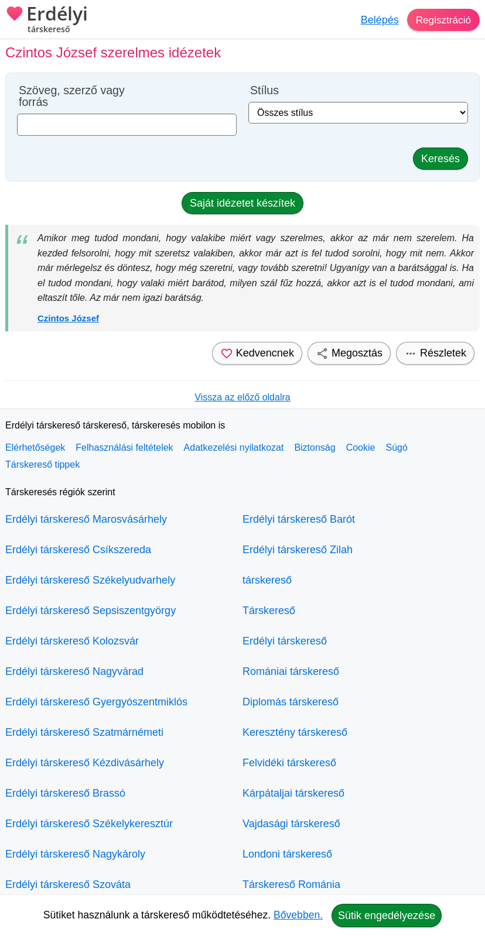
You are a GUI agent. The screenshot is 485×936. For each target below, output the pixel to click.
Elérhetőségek (35, 447)
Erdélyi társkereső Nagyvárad (74, 671)
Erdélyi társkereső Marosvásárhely (86, 519)
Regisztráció (442, 20)
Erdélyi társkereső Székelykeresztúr (89, 823)
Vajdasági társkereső (291, 823)
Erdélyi (46, 20)
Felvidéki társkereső (289, 763)
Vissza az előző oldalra (242, 397)
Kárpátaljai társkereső (293, 793)
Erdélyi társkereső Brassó (65, 793)
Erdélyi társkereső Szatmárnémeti (84, 732)
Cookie (360, 447)
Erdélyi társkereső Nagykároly (75, 854)
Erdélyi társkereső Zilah (298, 550)
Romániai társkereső (291, 671)
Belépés (377, 20)
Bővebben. (298, 915)
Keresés (440, 158)
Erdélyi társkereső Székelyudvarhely (90, 580)
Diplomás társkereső (291, 702)
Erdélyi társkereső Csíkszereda (78, 550)
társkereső (267, 580)
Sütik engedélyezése (386, 915)
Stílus (264, 90)
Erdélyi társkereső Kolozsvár (72, 641)
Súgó (396, 447)
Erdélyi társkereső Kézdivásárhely (84, 763)
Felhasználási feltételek (124, 447)
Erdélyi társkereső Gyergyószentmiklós (96, 702)
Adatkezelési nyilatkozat (234, 447)
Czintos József (68, 318)
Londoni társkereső (287, 854)
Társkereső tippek (42, 464)
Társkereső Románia (291, 884)
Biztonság (314, 447)
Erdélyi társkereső (285, 641)
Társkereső (269, 610)
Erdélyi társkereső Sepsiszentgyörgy (90, 610)
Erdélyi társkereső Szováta (68, 884)
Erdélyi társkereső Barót (299, 519)
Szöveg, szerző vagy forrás (72, 96)
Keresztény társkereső (295, 732)
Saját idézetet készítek (242, 203)
